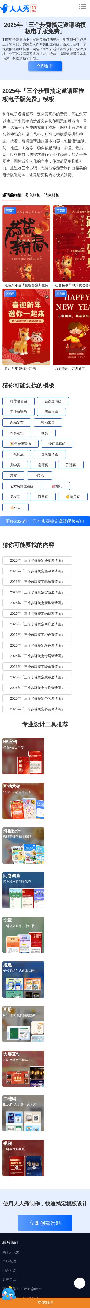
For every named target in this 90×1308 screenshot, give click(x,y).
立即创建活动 (45, 1223)
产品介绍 (9, 1261)
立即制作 (45, 1303)
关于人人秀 (10, 1252)
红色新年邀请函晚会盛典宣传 (26, 285)
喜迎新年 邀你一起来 (20, 368)
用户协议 (9, 1271)
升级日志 (9, 1280)
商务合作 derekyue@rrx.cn (22, 1289)
